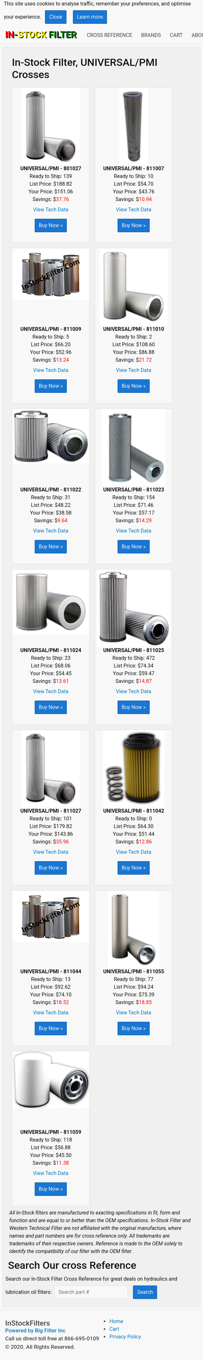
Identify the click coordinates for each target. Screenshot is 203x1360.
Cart (176, 35)
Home (116, 1321)
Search (145, 1292)
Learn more (90, 17)
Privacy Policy (125, 1337)
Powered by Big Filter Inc (35, 1330)
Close (55, 17)
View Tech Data (50, 210)
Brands (151, 35)
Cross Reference (109, 35)
